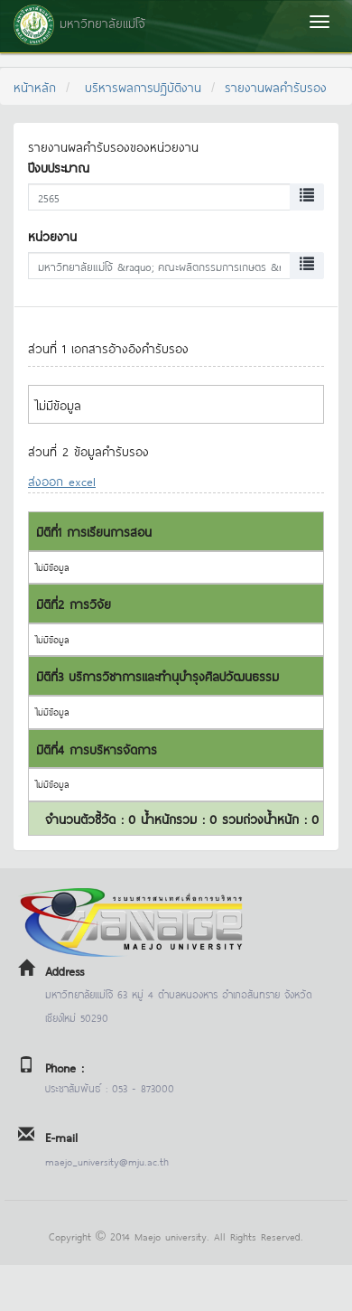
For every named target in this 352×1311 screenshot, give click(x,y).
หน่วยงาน (52, 235)
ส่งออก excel (62, 480)
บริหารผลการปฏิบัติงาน (143, 86)
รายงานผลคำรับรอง (276, 86)
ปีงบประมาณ (58, 166)
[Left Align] (307, 197)
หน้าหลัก (35, 86)
